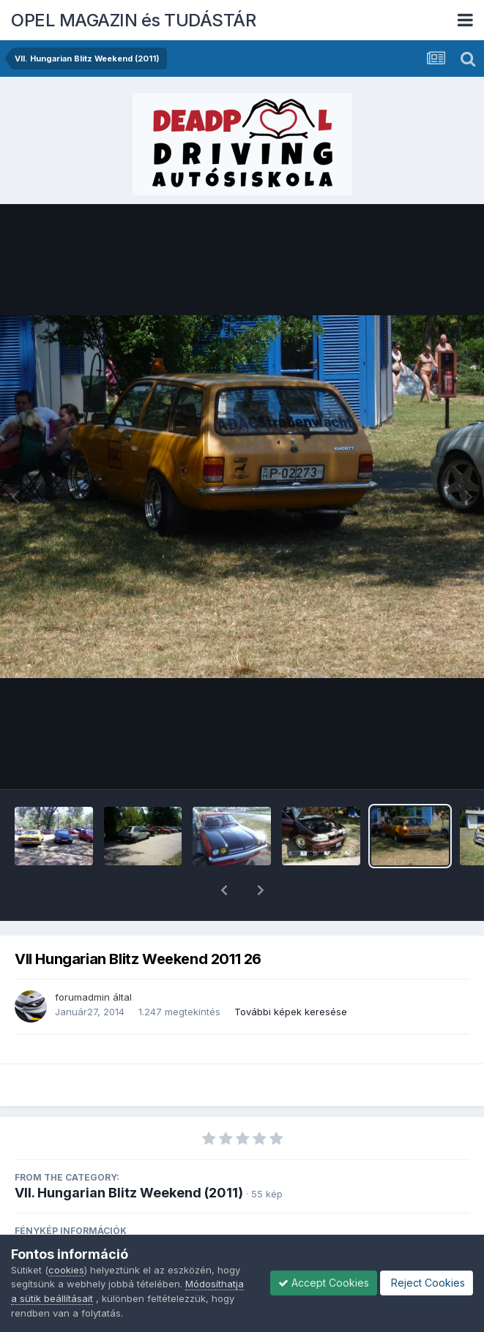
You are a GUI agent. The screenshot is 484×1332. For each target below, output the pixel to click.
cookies (66, 1270)
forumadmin (82, 959)
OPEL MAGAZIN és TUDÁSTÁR (133, 20)
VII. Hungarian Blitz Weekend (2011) (129, 1154)
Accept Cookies (323, 1282)
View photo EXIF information (242, 1226)
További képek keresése (290, 973)
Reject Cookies (426, 1282)
